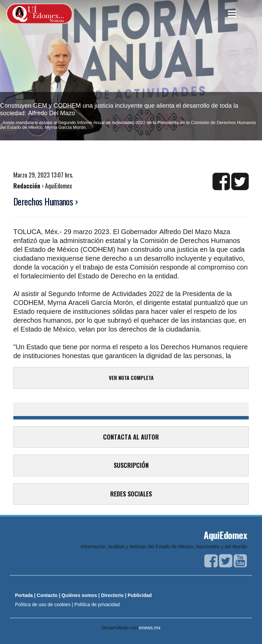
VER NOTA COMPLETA (131, 377)
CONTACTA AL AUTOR (131, 436)
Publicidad (140, 595)
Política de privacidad (97, 604)
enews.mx (149, 627)
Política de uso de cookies (43, 604)
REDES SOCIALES (131, 493)
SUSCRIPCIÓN (131, 465)
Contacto (47, 595)
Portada (24, 595)
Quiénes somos (79, 595)
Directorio (112, 595)
